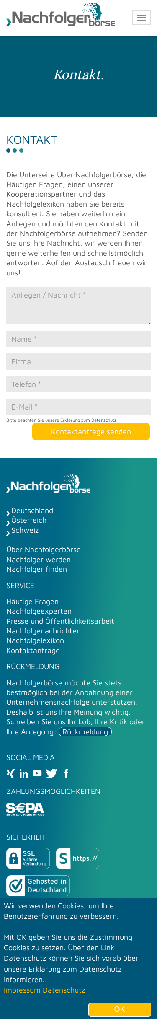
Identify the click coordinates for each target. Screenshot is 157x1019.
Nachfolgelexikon (35, 640)
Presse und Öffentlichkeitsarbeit (60, 621)
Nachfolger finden (36, 569)
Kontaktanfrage (33, 650)
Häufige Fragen (32, 601)
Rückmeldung (85, 731)
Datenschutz (103, 420)
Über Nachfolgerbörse (43, 549)
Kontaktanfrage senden (91, 431)
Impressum (22, 993)
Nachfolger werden (38, 559)
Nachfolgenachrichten (43, 630)
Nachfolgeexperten (39, 611)
